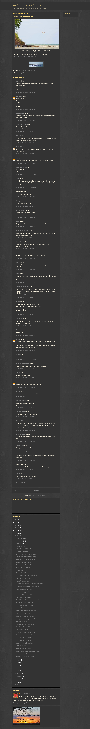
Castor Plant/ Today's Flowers (25, 594)
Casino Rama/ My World (23, 562)
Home (36, 490)
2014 (16, 525)
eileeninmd (19, 253)
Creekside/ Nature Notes (23, 608)
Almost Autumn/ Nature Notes (25, 656)
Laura (18, 354)
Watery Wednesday (24, 73)
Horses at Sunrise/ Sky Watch (25, 605)
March (19, 673)
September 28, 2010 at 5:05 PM (25, 226)
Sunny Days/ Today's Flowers (25, 643)
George (18, 201)
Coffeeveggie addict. (22, 286)
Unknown (19, 96)
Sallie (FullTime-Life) (22, 230)
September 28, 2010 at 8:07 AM (25, 109)
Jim (17, 330)
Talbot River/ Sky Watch (23, 578)
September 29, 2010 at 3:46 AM (25, 396)
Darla (17, 81)
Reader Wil (19, 421)
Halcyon (18, 135)
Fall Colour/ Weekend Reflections (26, 575)
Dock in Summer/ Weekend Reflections (28, 651)
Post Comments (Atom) (40, 495)
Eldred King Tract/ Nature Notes (26, 554)
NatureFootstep (21, 400)
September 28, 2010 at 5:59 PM (25, 258)
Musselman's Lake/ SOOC (24, 597)
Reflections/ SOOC (22, 646)
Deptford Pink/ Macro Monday (25, 616)
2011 (16, 533)
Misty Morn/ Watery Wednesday (26, 610)
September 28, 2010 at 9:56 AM (25, 154)
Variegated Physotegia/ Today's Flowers (28, 619)
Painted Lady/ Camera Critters (25, 573)
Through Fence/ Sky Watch (24, 654)
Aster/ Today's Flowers (23, 567)
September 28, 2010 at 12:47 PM (26, 197)
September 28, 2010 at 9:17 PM (25, 326)
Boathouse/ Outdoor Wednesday (26, 557)
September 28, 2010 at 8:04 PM (25, 297)
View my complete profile (20, 703)
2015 (16, 522)
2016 (16, 519)
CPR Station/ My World (23, 613)
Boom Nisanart (21, 411)
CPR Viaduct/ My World (23, 637)
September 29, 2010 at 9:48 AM (25, 469)
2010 (16, 536)
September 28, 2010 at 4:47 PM (25, 217)
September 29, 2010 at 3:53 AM (25, 407)
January (19, 679)
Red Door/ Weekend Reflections (26, 627)
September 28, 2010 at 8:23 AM (25, 120)
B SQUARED (20, 113)
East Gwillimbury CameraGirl (29, 5)
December (20, 538)
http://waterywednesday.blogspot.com (24, 56)
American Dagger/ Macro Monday (26, 592)
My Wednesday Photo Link (24, 452)
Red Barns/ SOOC (22, 621)
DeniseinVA (19, 241)
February (19, 676)
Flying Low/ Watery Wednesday (26, 559)
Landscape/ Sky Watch (23, 629)
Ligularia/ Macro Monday (23, 640)
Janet (17, 221)
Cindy (18, 473)
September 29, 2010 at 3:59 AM (25, 417)
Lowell (18, 339)
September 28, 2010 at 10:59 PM (26, 368)
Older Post (55, 490)
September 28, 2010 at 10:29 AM (26, 163)
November (20, 541)
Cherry (18, 372)
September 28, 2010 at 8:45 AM (25, 131)
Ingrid (18, 391)
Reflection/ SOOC (21, 570)
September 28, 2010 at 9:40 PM (25, 350)
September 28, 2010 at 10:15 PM (26, 359)
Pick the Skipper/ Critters (23, 648)
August (19, 660)
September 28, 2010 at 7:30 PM (25, 282)
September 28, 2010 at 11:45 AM (26, 187)
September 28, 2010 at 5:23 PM (25, 237)
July (18, 662)
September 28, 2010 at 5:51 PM (25, 249)
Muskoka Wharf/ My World (24, 589)
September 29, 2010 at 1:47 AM (25, 387)
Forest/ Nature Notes (22, 581)
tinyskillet (19, 146)
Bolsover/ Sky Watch (22, 551)
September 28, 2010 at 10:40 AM (26, 174)
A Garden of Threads (22, 363)
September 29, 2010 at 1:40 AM (25, 378)
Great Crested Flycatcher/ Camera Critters (29, 600)
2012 (16, 530)
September (20, 546)
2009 (16, 682)
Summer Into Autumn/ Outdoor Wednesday (29, 583)
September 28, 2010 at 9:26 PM (25, 335)
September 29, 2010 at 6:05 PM (25, 479)
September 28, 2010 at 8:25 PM (25, 314)
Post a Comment (20, 483)
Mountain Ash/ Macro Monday (25, 565)
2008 (16, 685)
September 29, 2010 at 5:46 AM (25, 460)
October (19, 543)
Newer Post (17, 490)
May (18, 668)
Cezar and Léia (21, 167)
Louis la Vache (20, 434)
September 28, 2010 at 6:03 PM (25, 269)
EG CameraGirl (26, 693)
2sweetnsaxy (20, 210)
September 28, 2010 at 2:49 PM (25, 206)
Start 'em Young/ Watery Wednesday (27, 635)
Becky (18, 273)
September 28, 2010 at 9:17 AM (25, 142)
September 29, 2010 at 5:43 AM (25, 441)
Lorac (18, 178)
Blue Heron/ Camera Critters (25, 624)
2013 (16, 528)
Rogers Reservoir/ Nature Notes (26, 632)
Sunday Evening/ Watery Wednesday (27, 586)
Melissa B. (19, 318)
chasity (18, 301)
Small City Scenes (22, 124)
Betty (17, 262)
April (18, 670)
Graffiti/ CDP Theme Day (23, 548)
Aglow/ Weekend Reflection (24, 602)
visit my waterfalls (21, 295)
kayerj (18, 158)
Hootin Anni (20, 445)
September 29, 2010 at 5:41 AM (25, 430)
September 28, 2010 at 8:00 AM (25, 92)
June (18, 665)
